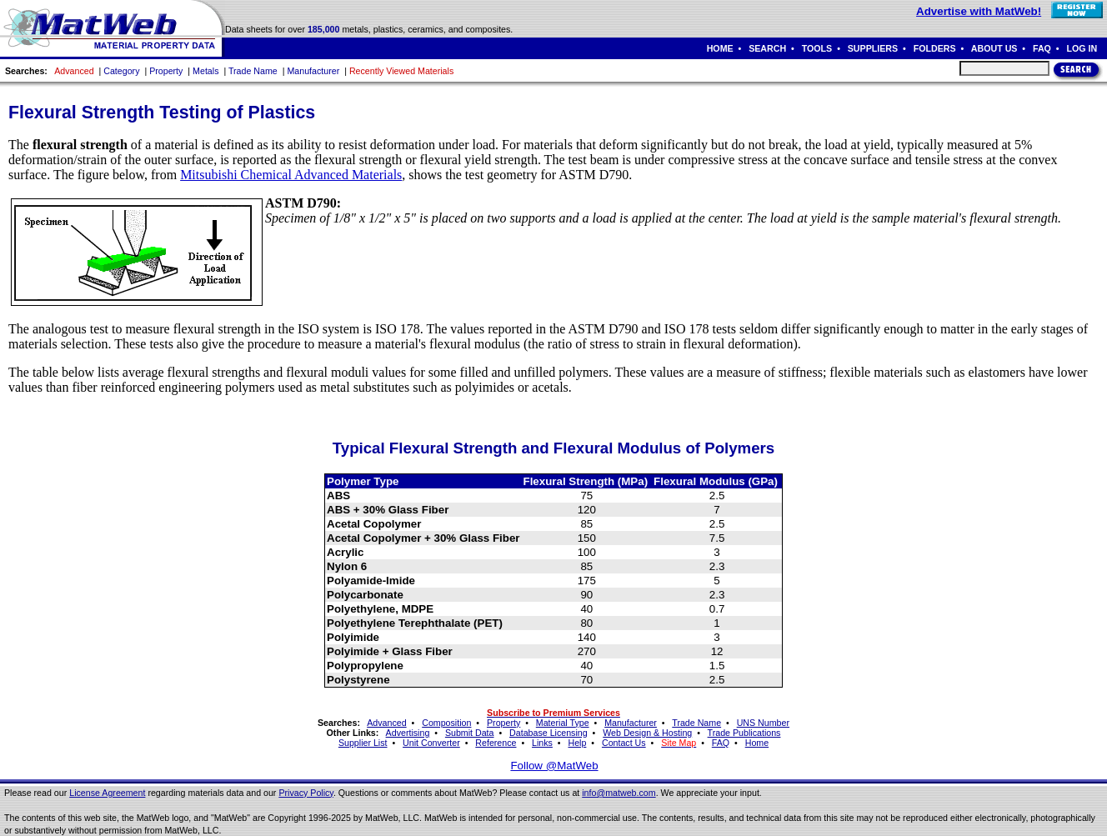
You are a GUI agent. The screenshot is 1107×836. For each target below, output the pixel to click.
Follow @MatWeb (554, 765)
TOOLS (817, 48)
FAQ (1042, 48)
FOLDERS (935, 48)
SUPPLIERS (873, 48)
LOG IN (1081, 48)
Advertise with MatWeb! (978, 11)
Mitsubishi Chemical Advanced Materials (291, 175)
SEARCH (767, 48)
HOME (720, 48)
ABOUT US (994, 48)
